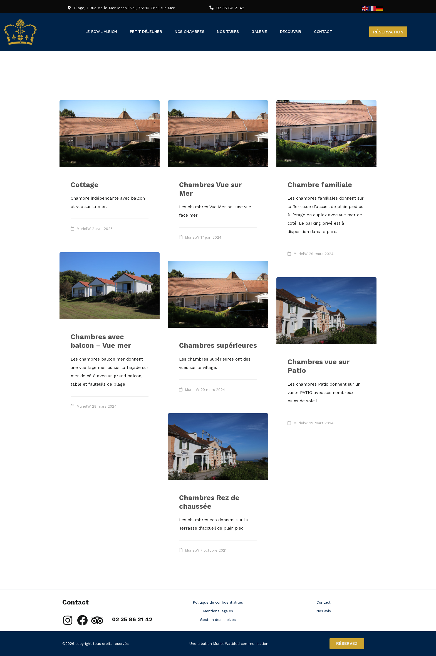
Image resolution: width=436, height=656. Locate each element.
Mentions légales (218, 611)
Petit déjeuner (154, 31)
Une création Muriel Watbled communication (228, 644)
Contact (344, 31)
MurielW (83, 229)
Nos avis (323, 611)
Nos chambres (202, 31)
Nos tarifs (244, 31)
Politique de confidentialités (218, 602)
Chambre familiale (320, 185)
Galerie (277, 31)
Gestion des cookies (218, 620)
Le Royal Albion (104, 31)
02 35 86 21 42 (230, 8)
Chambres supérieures (218, 345)
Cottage (84, 185)
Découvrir (310, 31)
